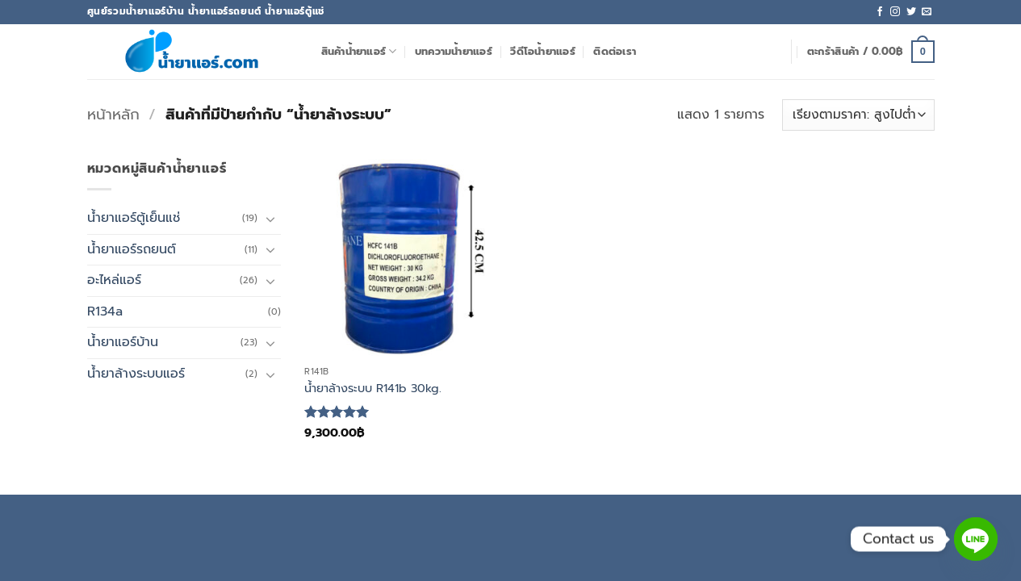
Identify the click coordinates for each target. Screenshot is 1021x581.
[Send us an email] (926, 12)
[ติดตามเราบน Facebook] (880, 12)
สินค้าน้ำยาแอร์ (359, 52)
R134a (105, 311)
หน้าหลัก (113, 114)
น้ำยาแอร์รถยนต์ (131, 249)
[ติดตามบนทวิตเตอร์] (911, 12)
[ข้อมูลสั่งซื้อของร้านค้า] (858, 115)
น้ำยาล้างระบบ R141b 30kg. (372, 388)
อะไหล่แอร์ (114, 280)
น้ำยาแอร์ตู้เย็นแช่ (133, 218)
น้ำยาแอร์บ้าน (122, 342)
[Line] (976, 539)
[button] (871, 51)
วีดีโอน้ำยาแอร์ (542, 51)
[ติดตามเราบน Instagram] (895, 12)
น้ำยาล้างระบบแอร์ (136, 373)
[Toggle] (271, 218)
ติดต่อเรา (614, 51)
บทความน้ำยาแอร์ (453, 51)
